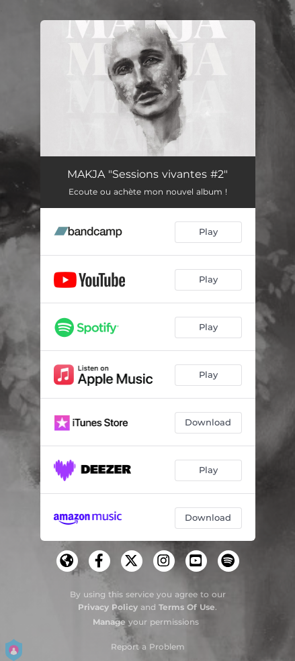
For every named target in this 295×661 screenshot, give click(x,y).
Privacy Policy (108, 607)
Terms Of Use (187, 607)
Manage (109, 622)
